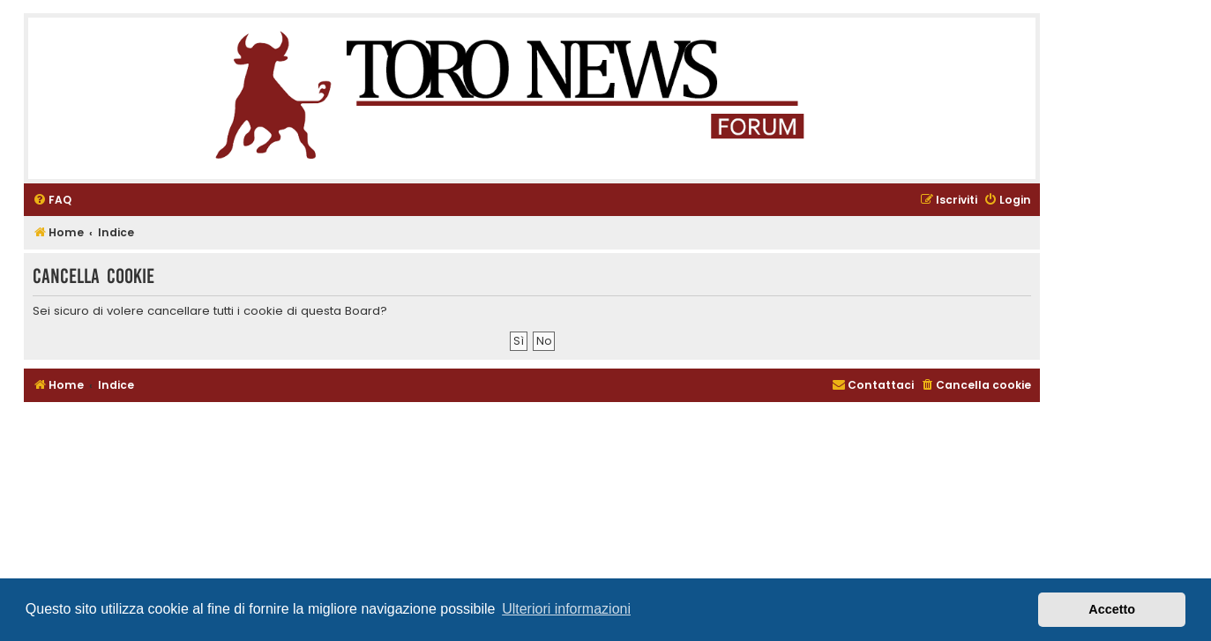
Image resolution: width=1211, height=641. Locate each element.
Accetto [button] (1111, 609)
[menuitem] (52, 200)
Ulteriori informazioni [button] (566, 608)
